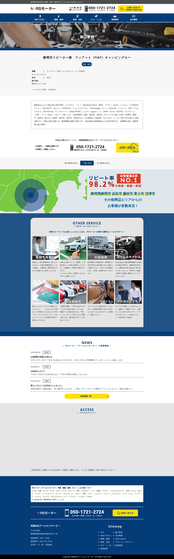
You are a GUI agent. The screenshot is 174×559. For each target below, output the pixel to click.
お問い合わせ (120, 538)
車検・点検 (77, 19)
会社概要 (133, 19)
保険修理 (114, 19)
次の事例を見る (103, 163)
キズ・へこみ (96, 19)
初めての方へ (40, 19)
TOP (102, 532)
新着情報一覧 (85, 396)
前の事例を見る (71, 163)
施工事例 (118, 532)
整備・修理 (58, 19)
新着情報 (118, 545)
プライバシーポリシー (124, 542)
